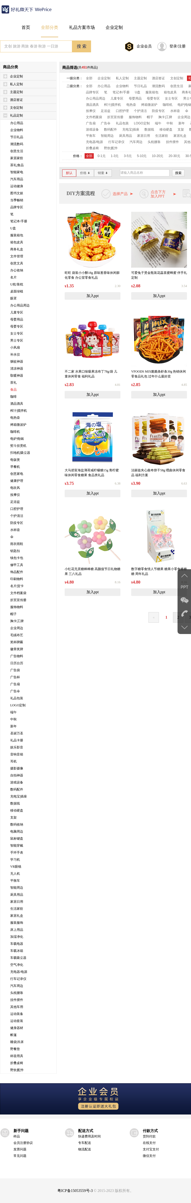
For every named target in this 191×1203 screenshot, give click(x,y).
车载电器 (16, 944)
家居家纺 (16, 158)
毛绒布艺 (16, 635)
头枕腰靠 (16, 993)
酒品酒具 (16, 403)
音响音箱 (16, 754)
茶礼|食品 (17, 165)
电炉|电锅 (17, 439)
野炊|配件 (17, 1070)
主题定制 (16, 92)
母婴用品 (16, 319)
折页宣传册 (18, 600)
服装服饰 (16, 923)
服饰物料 (16, 607)
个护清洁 (16, 516)
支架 (13, 817)
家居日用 (16, 902)
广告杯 (15, 677)
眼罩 (13, 298)
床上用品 (16, 930)
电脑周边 (16, 831)
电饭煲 (15, 460)
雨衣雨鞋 (16, 544)
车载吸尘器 (18, 958)
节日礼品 (16, 137)
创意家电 (16, 474)
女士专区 (16, 333)
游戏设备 (16, 782)
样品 (16, 1136)
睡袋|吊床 (17, 1042)
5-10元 (142, 156)
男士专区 (16, 340)
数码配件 (16, 789)
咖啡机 (15, 432)
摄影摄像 (16, 768)
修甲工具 (16, 565)
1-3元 (115, 156)
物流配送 (84, 1149)
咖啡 (13, 396)
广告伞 (15, 691)
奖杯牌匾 (16, 642)
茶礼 (13, 382)
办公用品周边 (20, 305)
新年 (13, 726)
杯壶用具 (16, 1056)
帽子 (13, 614)
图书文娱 (16, 193)
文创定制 (16, 108)
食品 (13, 389)
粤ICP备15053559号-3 (75, 1191)
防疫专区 (16, 523)
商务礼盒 (16, 249)
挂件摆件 (16, 1000)
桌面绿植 (16, 291)
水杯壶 (15, 530)
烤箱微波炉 (18, 425)
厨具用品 (16, 895)
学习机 (15, 859)
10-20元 (158, 156)
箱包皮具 (16, 242)
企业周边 (16, 628)
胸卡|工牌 (17, 621)
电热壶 (15, 418)
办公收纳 (16, 270)
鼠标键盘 (16, 838)
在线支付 (149, 1143)
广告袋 (15, 670)
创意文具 (16, 263)
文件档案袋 (18, 593)
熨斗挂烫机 (18, 446)
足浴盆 (15, 502)
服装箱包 (16, 235)
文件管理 (16, 256)
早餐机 (15, 467)
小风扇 (15, 347)
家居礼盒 (16, 916)
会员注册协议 (23, 1143)
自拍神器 (16, 775)
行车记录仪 (18, 979)
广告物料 (16, 656)
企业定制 (16, 76)
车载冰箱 (16, 951)
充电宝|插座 (18, 796)
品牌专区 (16, 207)
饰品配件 (16, 572)
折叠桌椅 (16, 1063)
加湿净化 (16, 937)
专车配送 (84, 1143)
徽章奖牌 (16, 649)
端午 (13, 712)
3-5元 (128, 156)
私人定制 (16, 84)
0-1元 (101, 156)
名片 (13, 277)
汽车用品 (16, 179)
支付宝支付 (151, 1149)
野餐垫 (15, 1049)
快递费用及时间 (89, 1136)
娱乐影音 (16, 747)
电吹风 (15, 488)
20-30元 (174, 156)
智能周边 (16, 888)
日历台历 (16, 663)
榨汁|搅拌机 (18, 411)
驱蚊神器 (16, 361)
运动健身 (16, 186)
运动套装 (16, 1021)
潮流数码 (16, 144)
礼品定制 (16, 115)
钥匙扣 (15, 551)
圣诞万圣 (16, 733)
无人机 (15, 873)
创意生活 (16, 151)
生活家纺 (16, 909)
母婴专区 (16, 326)
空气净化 (16, 965)
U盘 (13, 228)
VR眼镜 (15, 866)
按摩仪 (15, 495)
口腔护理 (16, 509)
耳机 (13, 761)
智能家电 (16, 172)
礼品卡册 (16, 740)
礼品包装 (16, 698)
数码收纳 (16, 824)
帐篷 (13, 1035)
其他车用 (16, 1007)
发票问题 (19, 1149)
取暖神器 (16, 375)
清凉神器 (16, 368)
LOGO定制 (18, 705)
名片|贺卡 (17, 586)
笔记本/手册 (18, 221)
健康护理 (16, 481)
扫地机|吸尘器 (20, 453)
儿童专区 (16, 312)
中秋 (13, 719)
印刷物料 (16, 579)
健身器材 (16, 1028)
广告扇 (15, 684)
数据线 (15, 803)
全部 (89, 78)
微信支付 (149, 1156)
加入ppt (92, 296)
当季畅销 (16, 200)
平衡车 (15, 880)
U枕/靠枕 (16, 284)
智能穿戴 (16, 845)
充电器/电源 (18, 972)
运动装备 (16, 1014)
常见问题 (19, 1156)
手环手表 (16, 852)
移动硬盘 (16, 810)
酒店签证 (16, 100)
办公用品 (16, 123)
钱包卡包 (16, 558)
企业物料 (16, 130)
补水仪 (15, 354)
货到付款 (149, 1136)
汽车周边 (16, 986)
